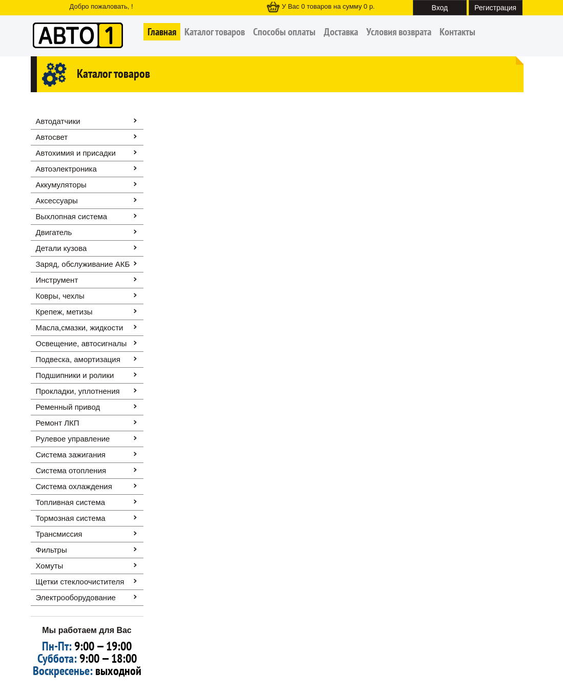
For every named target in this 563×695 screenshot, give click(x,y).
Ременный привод (68, 407)
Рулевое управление (73, 438)
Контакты (457, 31)
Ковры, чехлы (60, 295)
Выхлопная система (72, 216)
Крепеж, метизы (64, 311)
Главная (162, 31)
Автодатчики (58, 121)
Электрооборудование (76, 597)
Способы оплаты (284, 31)
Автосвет (52, 137)
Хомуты (50, 565)
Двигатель (54, 232)
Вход (440, 8)
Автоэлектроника (66, 168)
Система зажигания (71, 454)
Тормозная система (71, 518)
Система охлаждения (74, 486)
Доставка (341, 31)
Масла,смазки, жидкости (79, 327)
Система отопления (71, 470)
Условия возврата (398, 31)
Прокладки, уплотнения (78, 391)
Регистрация (495, 8)
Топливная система (71, 502)
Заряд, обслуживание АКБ (83, 264)
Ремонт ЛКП (57, 422)
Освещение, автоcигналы (81, 343)
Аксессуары (57, 200)
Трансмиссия (59, 534)
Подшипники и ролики (75, 375)
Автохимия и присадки (76, 153)
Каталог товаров (214, 31)
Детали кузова (61, 248)
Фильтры (51, 549)
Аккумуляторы (61, 184)
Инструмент (57, 280)
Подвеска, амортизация (78, 359)
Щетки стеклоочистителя (80, 581)
